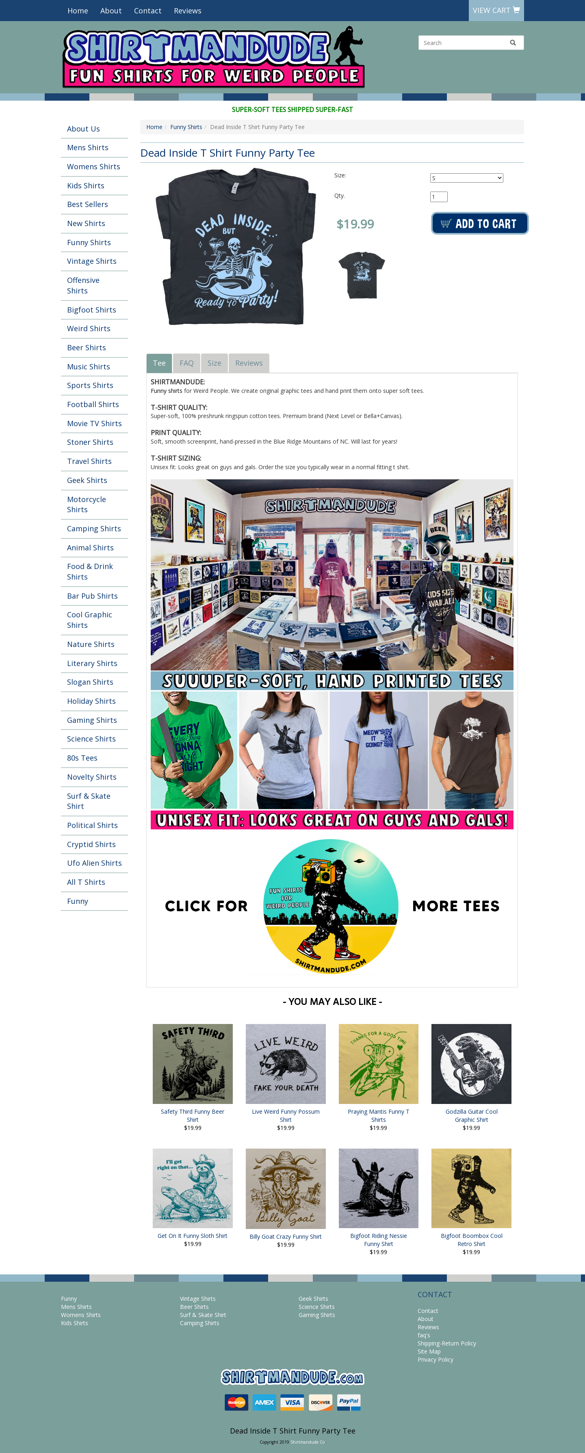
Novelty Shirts (92, 777)
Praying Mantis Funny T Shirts (379, 1115)
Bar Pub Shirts (92, 596)
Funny (77, 901)
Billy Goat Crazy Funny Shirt (285, 1236)
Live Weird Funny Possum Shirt (286, 1115)
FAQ (187, 363)
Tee (159, 363)
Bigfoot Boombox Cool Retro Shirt (472, 1240)
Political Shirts (92, 825)
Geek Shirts (87, 480)
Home (77, 10)
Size (214, 363)
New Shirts (86, 223)
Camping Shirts (94, 528)
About (111, 10)
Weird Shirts (88, 328)
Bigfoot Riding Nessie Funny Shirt (378, 1240)
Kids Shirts (85, 185)
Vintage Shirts (92, 261)
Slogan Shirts (90, 682)
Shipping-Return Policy (447, 1343)
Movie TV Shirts (94, 423)
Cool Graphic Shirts (89, 620)
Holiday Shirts (91, 701)
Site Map (429, 1351)
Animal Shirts (90, 547)
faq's (424, 1335)
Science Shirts (91, 739)
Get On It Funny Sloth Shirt (193, 1236)
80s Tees (82, 758)
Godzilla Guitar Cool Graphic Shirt (472, 1115)
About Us (83, 129)
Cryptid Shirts (91, 844)
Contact (148, 10)
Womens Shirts (93, 166)
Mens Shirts (87, 147)
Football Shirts (93, 404)
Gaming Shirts (92, 720)
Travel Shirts (89, 461)
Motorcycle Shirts (86, 504)
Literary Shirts (92, 663)
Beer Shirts (86, 347)
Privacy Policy (435, 1359)
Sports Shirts (90, 385)
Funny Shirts (89, 242)
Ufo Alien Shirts (94, 863)
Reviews (188, 10)
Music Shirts (88, 366)
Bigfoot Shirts (91, 310)
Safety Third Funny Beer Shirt (192, 1115)
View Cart (496, 10)
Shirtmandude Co (307, 1442)
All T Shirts (86, 882)
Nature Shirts (91, 644)
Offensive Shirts (83, 285)
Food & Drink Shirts (90, 571)
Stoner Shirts (90, 442)
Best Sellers (87, 204)
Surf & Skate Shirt (88, 801)
